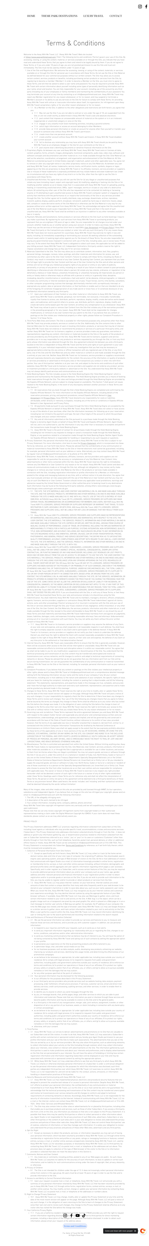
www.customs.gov (45, 488)
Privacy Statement (88, 443)
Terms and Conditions (75, 845)
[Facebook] (146, 6)
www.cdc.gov (62, 488)
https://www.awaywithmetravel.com (41, 57)
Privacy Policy (108, 227)
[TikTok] (83, 1215)
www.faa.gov (32, 488)
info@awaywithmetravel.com (89, 94)
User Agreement (91, 227)
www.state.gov (103, 486)
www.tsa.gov (115, 486)
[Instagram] (140, 6)
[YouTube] (77, 1215)
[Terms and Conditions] (75, 1226)
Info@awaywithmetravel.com (54, 454)
